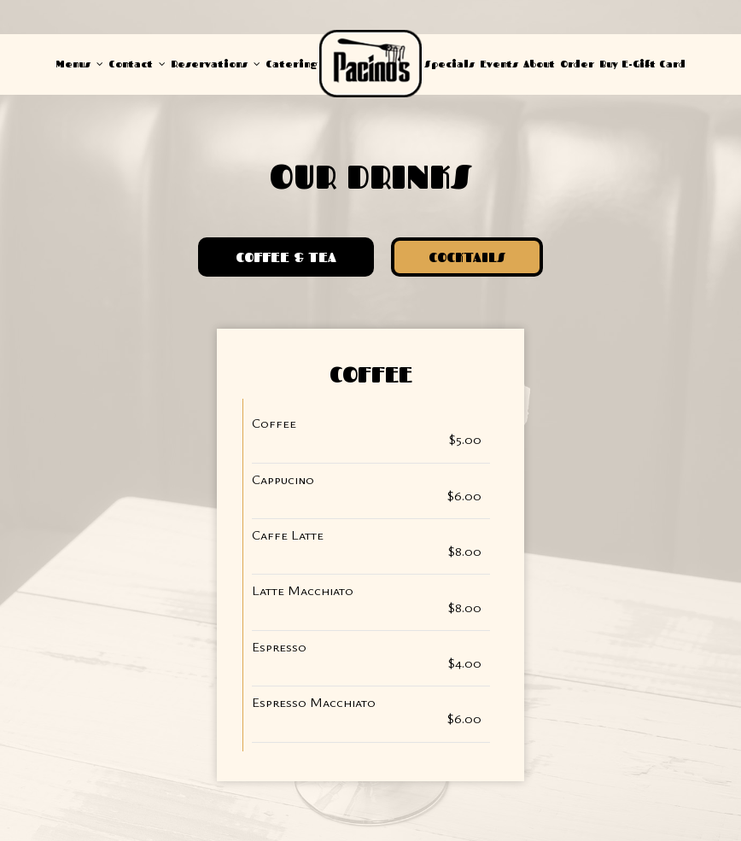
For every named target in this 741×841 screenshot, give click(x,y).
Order (577, 63)
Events (499, 63)
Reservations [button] (215, 63)
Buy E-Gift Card (642, 63)
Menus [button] (79, 63)
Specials (449, 63)
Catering (291, 63)
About (539, 63)
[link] (370, 63)
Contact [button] (137, 63)
